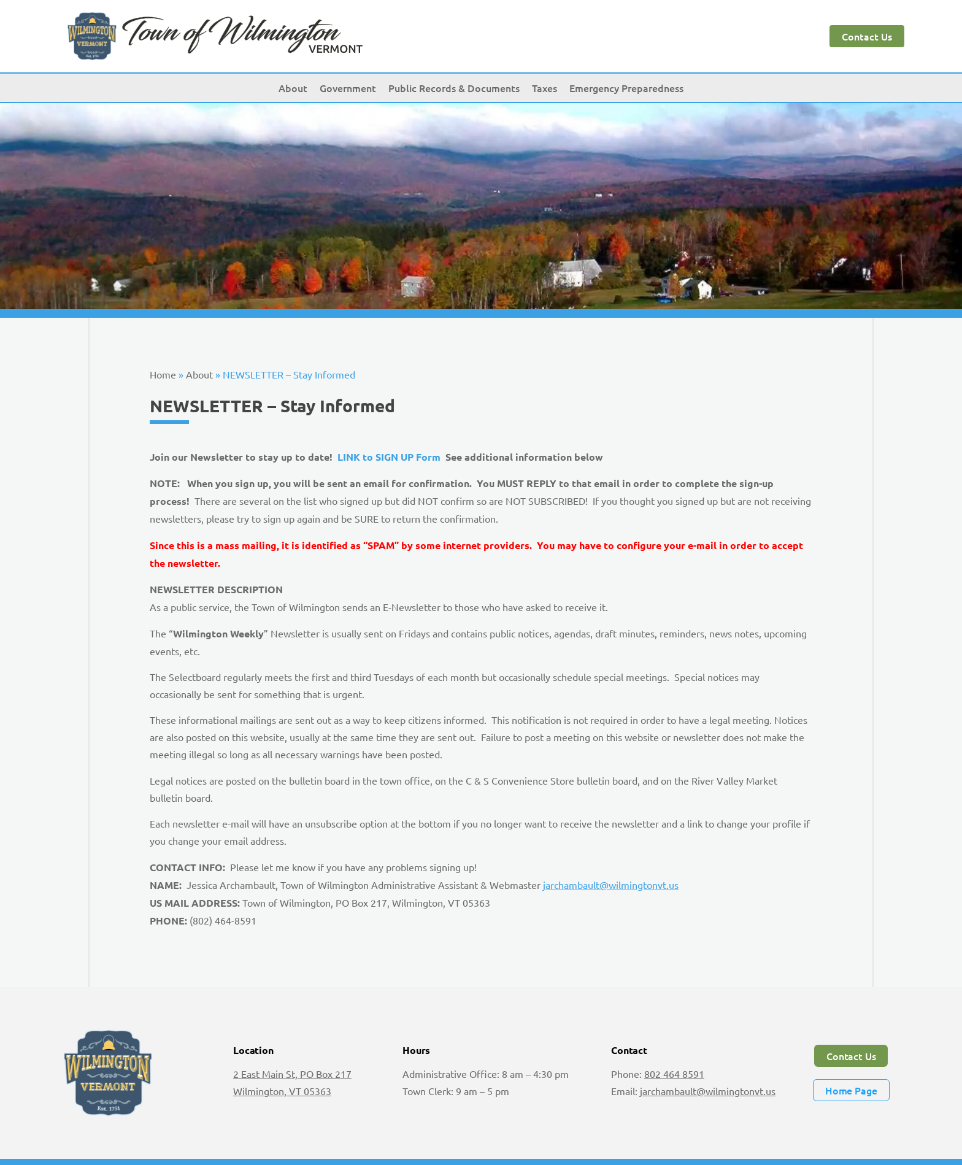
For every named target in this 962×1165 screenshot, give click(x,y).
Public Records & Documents (454, 87)
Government (348, 87)
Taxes (544, 87)
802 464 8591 (674, 1073)
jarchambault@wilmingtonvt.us (611, 885)
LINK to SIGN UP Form (390, 456)
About (293, 87)
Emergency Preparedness (626, 87)
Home (163, 374)
